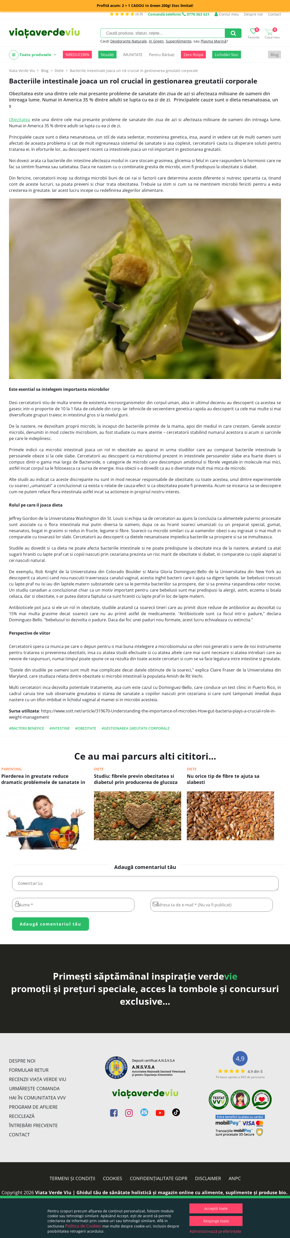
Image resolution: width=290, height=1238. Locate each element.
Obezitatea (19, 119)
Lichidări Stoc (226, 54)
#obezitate (85, 728)
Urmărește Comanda (34, 1090)
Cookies (112, 1180)
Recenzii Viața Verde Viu (37, 1081)
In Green (156, 41)
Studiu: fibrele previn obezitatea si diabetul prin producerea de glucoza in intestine (136, 779)
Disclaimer (208, 1180)
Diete (99, 769)
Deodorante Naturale (128, 41)
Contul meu (227, 14)
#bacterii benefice (26, 728)
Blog (274, 54)
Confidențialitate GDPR (158, 1180)
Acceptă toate (216, 1208)
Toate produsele (32, 55)
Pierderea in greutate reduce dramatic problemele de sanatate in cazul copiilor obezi (43, 779)
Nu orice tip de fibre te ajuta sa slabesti (223, 779)
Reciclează (21, 1118)
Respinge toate (216, 1221)
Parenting (11, 769)
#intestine (60, 728)
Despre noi (253, 14)
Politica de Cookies (83, 1226)
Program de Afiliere (33, 1109)
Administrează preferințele (215, 1231)
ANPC (235, 1180)
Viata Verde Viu (22, 70)
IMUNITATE (132, 54)
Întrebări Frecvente (33, 1127)
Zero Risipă (193, 54)
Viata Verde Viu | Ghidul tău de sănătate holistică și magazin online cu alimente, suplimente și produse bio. (161, 1194)
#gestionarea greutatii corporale (136, 728)
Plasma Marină (213, 41)
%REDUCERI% (77, 54)
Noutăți (107, 54)
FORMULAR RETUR (29, 1072)
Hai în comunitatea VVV (37, 1100)
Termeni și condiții (72, 1180)
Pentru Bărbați (162, 54)
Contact (274, 14)
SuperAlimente (178, 41)
